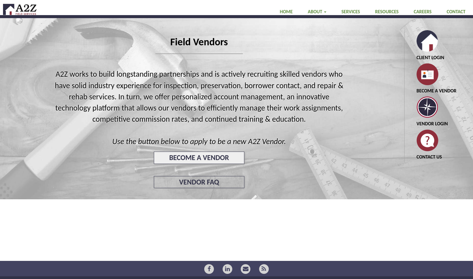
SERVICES (350, 24)
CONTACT (456, 24)
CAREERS (422, 24)
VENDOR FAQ (199, 182)
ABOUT (317, 24)
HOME (286, 24)
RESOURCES (386, 24)
